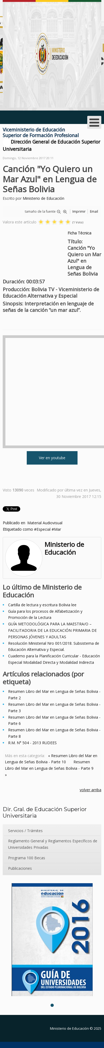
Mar (57, 529)
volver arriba (90, 789)
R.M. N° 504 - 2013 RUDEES (32, 742)
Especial (43, 529)
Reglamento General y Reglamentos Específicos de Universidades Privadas (52, 844)
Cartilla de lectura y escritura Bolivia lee (42, 604)
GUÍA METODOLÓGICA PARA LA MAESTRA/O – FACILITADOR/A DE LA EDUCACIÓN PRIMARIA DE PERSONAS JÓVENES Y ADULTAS (52, 630)
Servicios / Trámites (25, 830)
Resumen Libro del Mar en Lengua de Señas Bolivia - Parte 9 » (49, 768)
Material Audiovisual (44, 522)
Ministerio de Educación (43, 198)
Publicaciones (20, 868)
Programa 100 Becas (26, 857)
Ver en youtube (52, 457)
